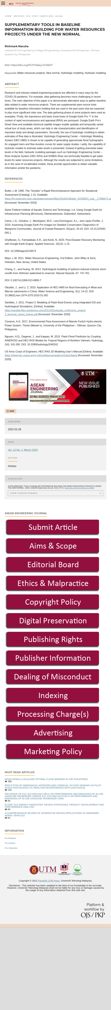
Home (8, 16)
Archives (19, 16)
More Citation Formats (23, 493)
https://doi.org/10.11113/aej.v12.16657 (32, 65)
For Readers (10, 838)
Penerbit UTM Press (49, 880)
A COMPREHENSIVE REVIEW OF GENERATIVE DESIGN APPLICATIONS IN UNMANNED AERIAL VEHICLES (52, 814)
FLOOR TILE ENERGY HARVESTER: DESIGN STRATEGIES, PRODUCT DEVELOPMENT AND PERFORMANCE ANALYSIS (54, 805)
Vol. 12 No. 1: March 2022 (39, 16)
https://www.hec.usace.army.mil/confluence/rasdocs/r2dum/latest (41, 355)
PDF (11, 411)
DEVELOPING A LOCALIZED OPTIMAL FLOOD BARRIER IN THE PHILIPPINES (46, 779)
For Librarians (11, 848)
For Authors (10, 843)
